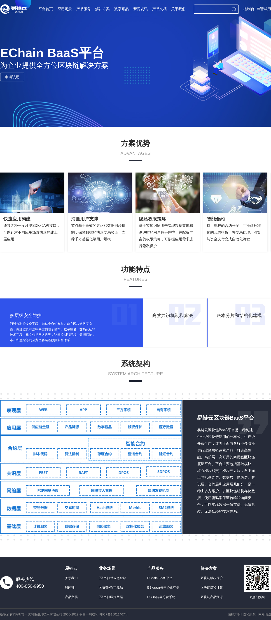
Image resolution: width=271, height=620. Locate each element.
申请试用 (264, 9)
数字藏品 (121, 9)
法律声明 (234, 614)
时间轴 (70, 587)
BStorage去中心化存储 (163, 587)
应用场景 (64, 9)
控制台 (248, 9)
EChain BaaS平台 (160, 578)
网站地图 (264, 614)
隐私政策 (249, 614)
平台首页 (45, 9)
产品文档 (159, 9)
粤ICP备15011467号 (113, 614)
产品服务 (83, 9)
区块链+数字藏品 (111, 587)
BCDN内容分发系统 (161, 597)
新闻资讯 (140, 9)
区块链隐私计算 (212, 587)
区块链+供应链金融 (112, 578)
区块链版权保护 (212, 578)
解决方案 (102, 9)
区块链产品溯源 (212, 597)
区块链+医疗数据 (111, 597)
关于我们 (178, 9)
